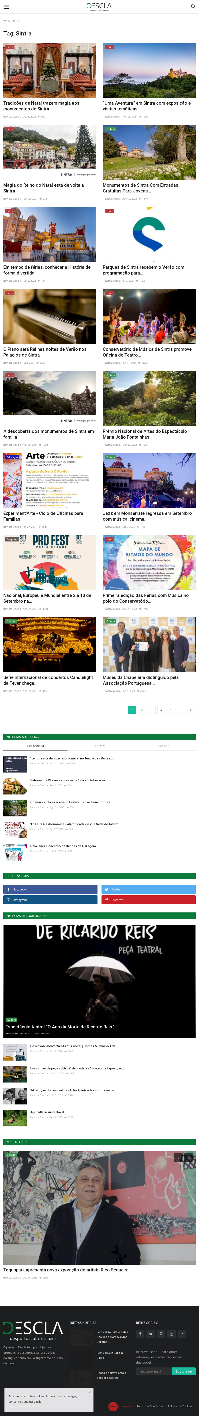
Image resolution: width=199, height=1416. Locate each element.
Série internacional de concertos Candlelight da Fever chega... (48, 680)
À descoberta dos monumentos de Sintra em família (48, 434)
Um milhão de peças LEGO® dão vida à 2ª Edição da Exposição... (77, 1068)
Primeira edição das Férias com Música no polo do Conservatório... (146, 598)
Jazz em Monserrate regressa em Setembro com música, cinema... (147, 516)
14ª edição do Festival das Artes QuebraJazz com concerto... (75, 1090)
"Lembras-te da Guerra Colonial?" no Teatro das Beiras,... (72, 758)
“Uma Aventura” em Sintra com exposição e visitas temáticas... (147, 106)
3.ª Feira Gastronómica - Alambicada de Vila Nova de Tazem (74, 824)
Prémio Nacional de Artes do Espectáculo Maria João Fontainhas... (145, 434)
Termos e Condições (150, 1406)
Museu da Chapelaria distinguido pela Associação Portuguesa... (141, 680)
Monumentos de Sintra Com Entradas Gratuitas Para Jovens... (140, 188)
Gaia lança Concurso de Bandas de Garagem (63, 846)
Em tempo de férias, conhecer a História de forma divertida (47, 270)
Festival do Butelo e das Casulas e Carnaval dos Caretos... (112, 1336)
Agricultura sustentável (47, 1112)
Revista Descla (12, 116)
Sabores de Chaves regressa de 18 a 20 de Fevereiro (69, 780)
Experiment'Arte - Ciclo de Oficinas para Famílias (43, 516)
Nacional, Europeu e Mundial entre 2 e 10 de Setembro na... (47, 598)
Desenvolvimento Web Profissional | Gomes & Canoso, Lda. (73, 1046)
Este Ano (163, 746)
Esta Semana (35, 746)
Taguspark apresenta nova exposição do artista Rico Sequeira (66, 1270)
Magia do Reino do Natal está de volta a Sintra (43, 188)
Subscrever (184, 1371)
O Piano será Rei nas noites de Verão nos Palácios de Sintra (45, 352)
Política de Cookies (180, 1406)
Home (6, 20)
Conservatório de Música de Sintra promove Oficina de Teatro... (147, 352)
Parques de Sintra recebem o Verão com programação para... (143, 270)
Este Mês (99, 746)
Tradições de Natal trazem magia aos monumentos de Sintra (41, 106)
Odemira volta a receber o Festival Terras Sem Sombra (70, 802)
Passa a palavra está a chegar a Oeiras (111, 1375)
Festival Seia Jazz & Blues (110, 1355)
